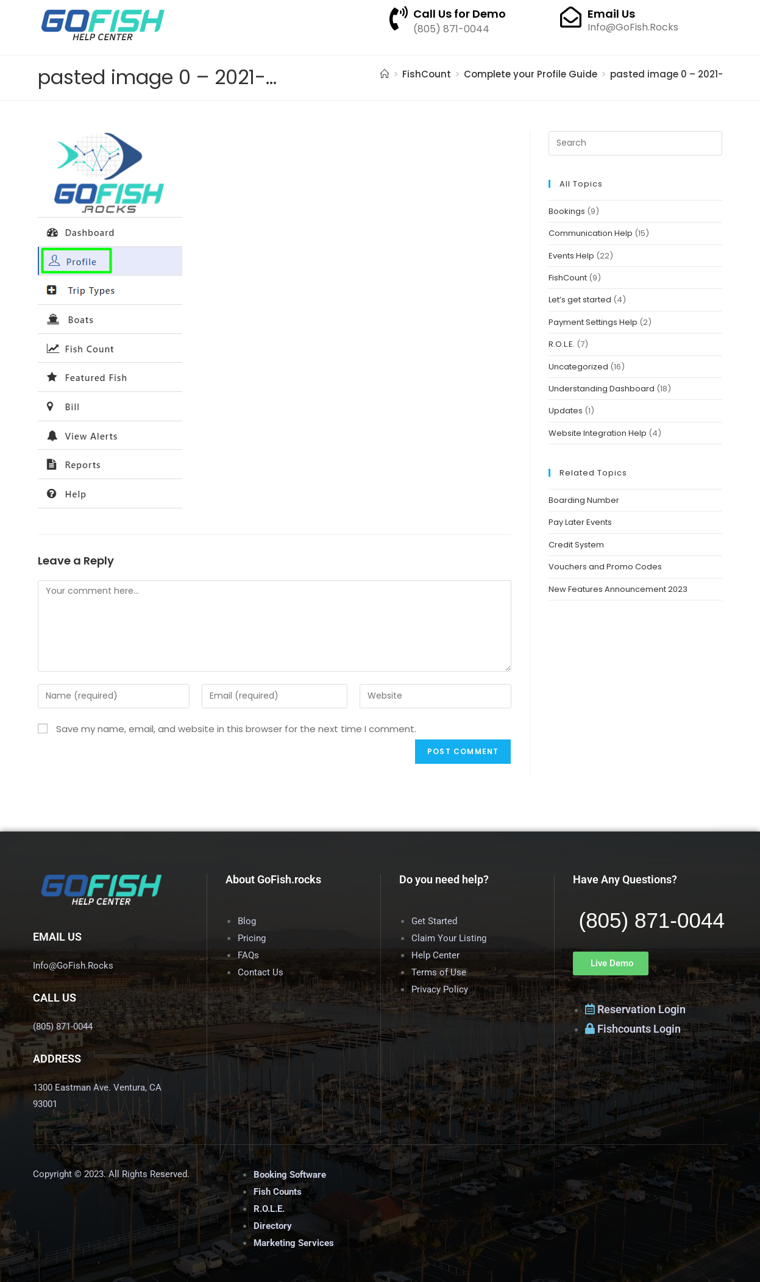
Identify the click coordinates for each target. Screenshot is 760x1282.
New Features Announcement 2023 (618, 589)
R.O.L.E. (562, 344)
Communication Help (591, 233)
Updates (566, 410)
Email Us (611, 13)
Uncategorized (578, 366)
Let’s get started (580, 299)
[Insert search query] (635, 143)
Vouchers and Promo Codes (605, 566)
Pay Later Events (580, 522)
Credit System (576, 544)
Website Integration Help (598, 433)
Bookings (567, 211)
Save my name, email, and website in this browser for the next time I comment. (236, 728)
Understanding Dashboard (602, 388)
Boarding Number (584, 500)
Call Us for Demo (459, 13)
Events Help (571, 256)
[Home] (384, 74)
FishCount (568, 277)
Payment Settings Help (593, 322)
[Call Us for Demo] (398, 18)
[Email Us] (570, 16)
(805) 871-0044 (652, 920)
